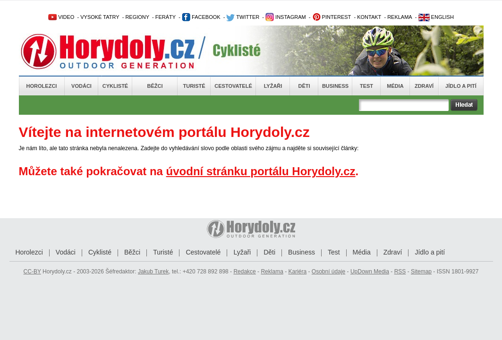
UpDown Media (369, 271)
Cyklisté (115, 86)
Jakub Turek (153, 271)
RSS (400, 271)
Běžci (155, 86)
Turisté (194, 86)
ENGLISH (436, 17)
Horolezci (41, 86)
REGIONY (137, 17)
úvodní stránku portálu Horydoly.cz (261, 171)
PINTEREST (331, 17)
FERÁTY (165, 17)
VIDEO (61, 17)
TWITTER (242, 17)
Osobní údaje (328, 271)
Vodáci (81, 86)
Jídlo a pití (460, 86)
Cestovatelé (233, 86)
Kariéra (297, 271)
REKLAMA (399, 17)
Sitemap (421, 271)
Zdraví (424, 86)
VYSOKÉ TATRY (99, 17)
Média (395, 86)
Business (335, 86)
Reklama (272, 271)
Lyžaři (273, 86)
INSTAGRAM (285, 17)
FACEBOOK (201, 17)
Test (366, 86)
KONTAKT (369, 17)
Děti (304, 86)
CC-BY (32, 271)
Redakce (244, 271)
